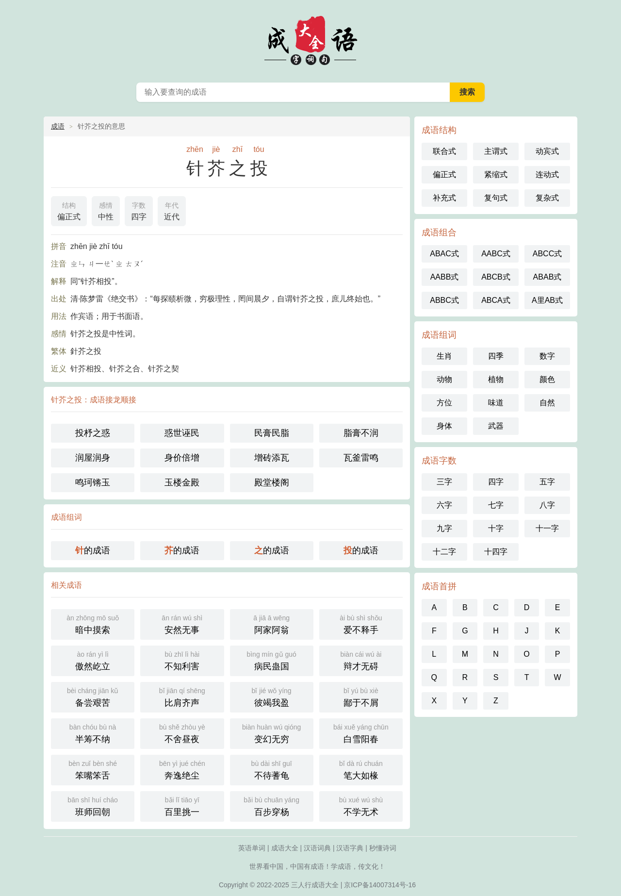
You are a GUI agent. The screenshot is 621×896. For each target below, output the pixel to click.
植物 (496, 379)
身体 (444, 426)
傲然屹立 (92, 659)
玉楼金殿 (181, 482)
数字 (547, 356)
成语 (58, 126)
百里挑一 (182, 805)
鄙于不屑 (361, 696)
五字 (547, 482)
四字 (139, 210)
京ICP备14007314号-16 (380, 885)
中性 (106, 210)
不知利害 (182, 659)
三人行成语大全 (315, 885)
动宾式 (547, 151)
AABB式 (444, 277)
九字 (444, 528)
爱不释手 (361, 623)
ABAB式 (547, 277)
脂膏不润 (360, 433)
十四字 (495, 552)
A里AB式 (547, 300)
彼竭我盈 (271, 696)
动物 (444, 379)
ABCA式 (495, 300)
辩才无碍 (361, 659)
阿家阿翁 (271, 623)
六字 (444, 505)
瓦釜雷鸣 (360, 458)
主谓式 (495, 151)
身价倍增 (181, 458)
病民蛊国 (271, 659)
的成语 (92, 550)
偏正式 (69, 210)
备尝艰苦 (92, 696)
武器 (496, 426)
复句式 (495, 198)
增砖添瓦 (271, 458)
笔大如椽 (361, 769)
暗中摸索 (92, 623)
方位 (444, 402)
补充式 (444, 198)
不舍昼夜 (182, 732)
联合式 (444, 151)
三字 (444, 482)
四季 (496, 356)
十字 (496, 528)
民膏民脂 (271, 433)
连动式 (547, 174)
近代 (172, 210)
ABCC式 (547, 253)
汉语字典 (349, 848)
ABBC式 (444, 300)
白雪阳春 (361, 732)
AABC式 (495, 253)
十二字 (444, 552)
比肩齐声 (182, 696)
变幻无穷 (271, 732)
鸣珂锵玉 (92, 482)
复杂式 (547, 198)
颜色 (547, 379)
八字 (547, 505)
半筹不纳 (92, 732)
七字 (496, 505)
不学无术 (361, 805)
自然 (547, 402)
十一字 (547, 528)
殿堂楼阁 (271, 482)
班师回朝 (92, 805)
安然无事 (182, 623)
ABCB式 (495, 277)
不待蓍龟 (271, 769)
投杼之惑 (92, 433)
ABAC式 (444, 253)
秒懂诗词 (382, 848)
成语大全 (284, 848)
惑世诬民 (181, 433)
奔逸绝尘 (182, 769)
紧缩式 (495, 174)
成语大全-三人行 (310, 39)
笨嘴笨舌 (92, 769)
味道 (496, 402)
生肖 (444, 356)
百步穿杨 (271, 805)
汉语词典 (317, 848)
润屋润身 (92, 458)
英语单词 (251, 848)
